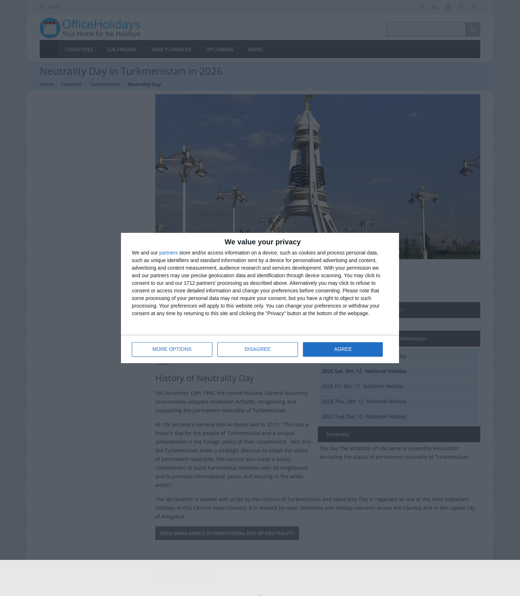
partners (168, 252)
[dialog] (260, 298)
